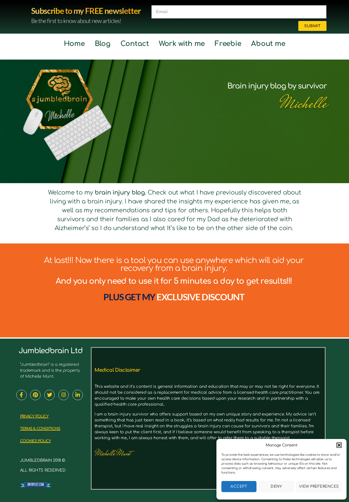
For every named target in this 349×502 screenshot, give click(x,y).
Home (74, 44)
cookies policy (41, 440)
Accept (239, 486)
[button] (339, 445)
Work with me (182, 44)
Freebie (228, 44)
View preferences (319, 486)
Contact (134, 44)
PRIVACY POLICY (40, 416)
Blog (103, 44)
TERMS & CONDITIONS (48, 428)
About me (268, 44)
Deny (276, 486)
